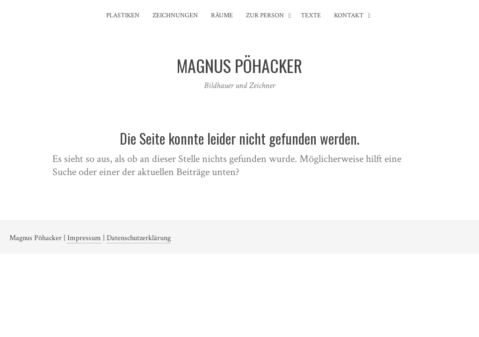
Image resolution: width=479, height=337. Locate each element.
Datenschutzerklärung (139, 238)
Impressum (84, 238)
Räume (222, 15)
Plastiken (122, 15)
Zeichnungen (175, 15)
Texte (311, 15)
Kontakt (348, 15)
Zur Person (265, 15)
